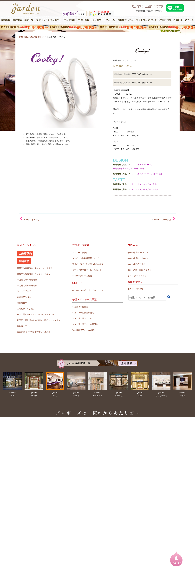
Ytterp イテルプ (32, 219)
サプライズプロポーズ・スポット (87, 270)
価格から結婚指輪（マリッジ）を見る (33, 274)
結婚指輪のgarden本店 (31, 37)
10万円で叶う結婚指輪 (27, 285)
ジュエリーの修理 (80, 307)
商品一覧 (28, 20)
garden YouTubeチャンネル (140, 270)
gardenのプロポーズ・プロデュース (88, 290)
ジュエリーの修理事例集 (83, 313)
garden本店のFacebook (138, 252)
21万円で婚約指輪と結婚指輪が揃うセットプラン (38, 320)
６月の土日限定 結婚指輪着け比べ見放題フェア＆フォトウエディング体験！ (97, 27)
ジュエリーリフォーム (103, 20)
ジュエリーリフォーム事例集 (85, 324)
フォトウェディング (146, 20)
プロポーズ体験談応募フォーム (86, 258)
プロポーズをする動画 (82, 276)
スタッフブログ (24, 291)
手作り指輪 (83, 20)
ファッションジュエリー (48, 20)
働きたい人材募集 (135, 289)
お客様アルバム (125, 20)
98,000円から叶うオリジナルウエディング (35, 314)
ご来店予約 (165, 20)
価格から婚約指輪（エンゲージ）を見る (34, 268)
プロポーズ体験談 (80, 252)
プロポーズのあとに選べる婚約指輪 (88, 264)
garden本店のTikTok (136, 264)
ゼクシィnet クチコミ (137, 276)
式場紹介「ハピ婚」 (26, 309)
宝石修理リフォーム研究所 (84, 330)
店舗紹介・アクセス (183, 20)
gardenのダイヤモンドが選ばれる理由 (33, 332)
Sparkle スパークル (161, 219)
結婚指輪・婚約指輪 (11, 20)
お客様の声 (22, 303)
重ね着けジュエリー (26, 326)
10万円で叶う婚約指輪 (27, 280)
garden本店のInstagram (138, 258)
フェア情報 (69, 20)
